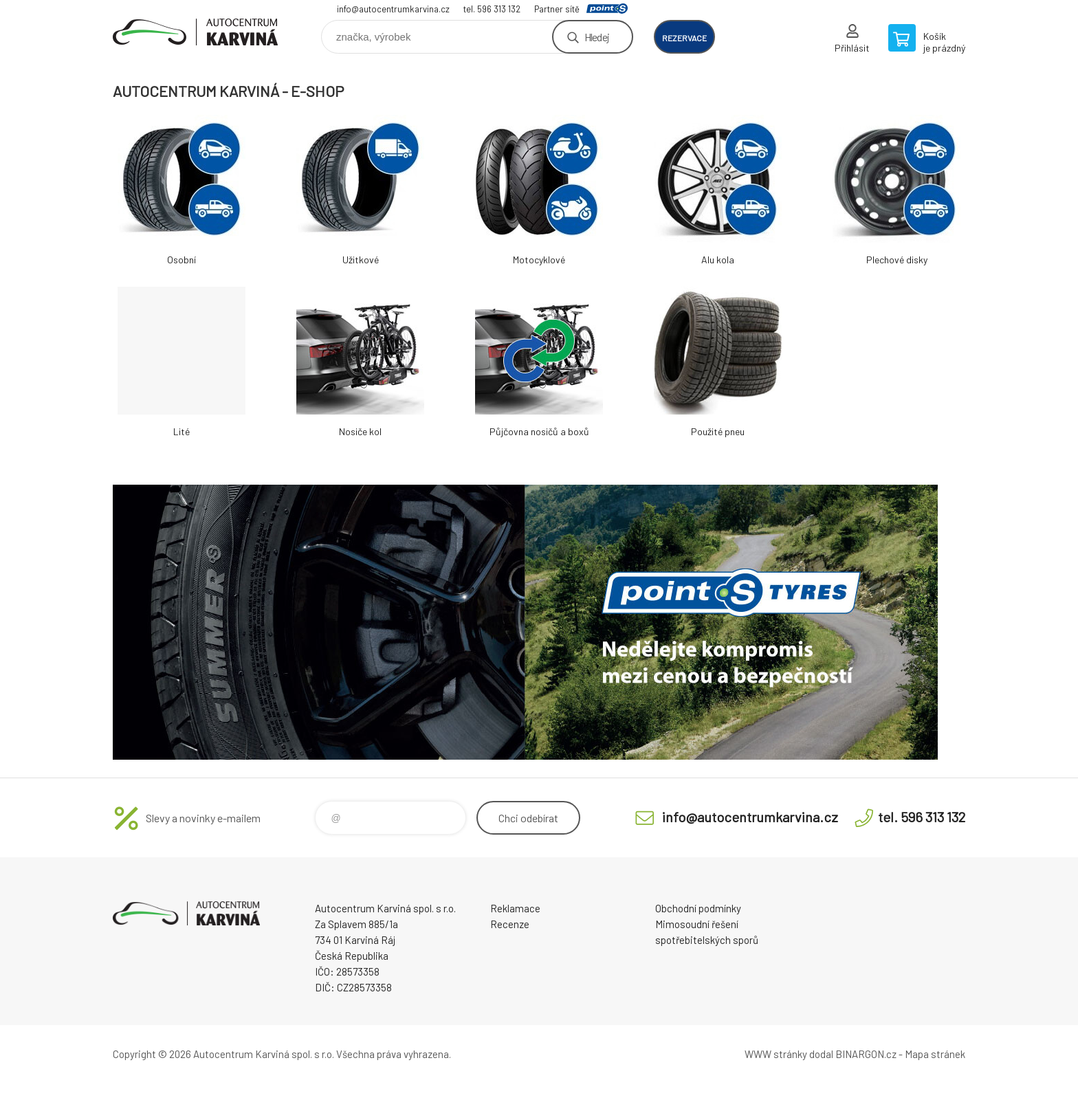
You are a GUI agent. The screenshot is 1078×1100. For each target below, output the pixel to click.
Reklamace (515, 908)
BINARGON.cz (865, 1054)
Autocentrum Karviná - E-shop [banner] (195, 32)
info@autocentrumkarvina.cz (393, 8)
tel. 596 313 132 (491, 8)
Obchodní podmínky (698, 908)
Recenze (509, 924)
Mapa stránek (935, 1054)
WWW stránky (776, 1054)
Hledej (596, 36)
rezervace (684, 38)
